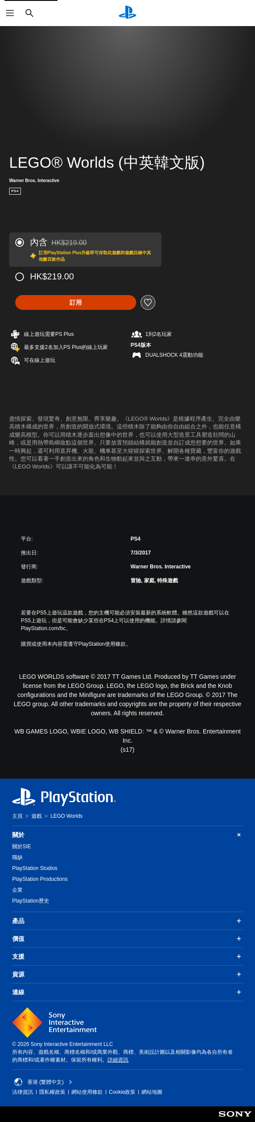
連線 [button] (127, 992)
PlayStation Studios (34, 868)
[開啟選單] (10, 13)
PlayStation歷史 (30, 901)
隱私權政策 (52, 1092)
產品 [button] (127, 921)
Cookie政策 (122, 1092)
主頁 (17, 816)
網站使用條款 (87, 1092)
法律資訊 (22, 1092)
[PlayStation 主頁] (127, 13)
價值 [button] (127, 939)
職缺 (17, 857)
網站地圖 (151, 1092)
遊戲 (36, 816)
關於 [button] (127, 835)
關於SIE (21, 846)
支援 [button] (127, 956)
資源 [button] (127, 974)
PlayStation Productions (39, 879)
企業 (17, 890)
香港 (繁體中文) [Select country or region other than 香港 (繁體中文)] (43, 1082)
